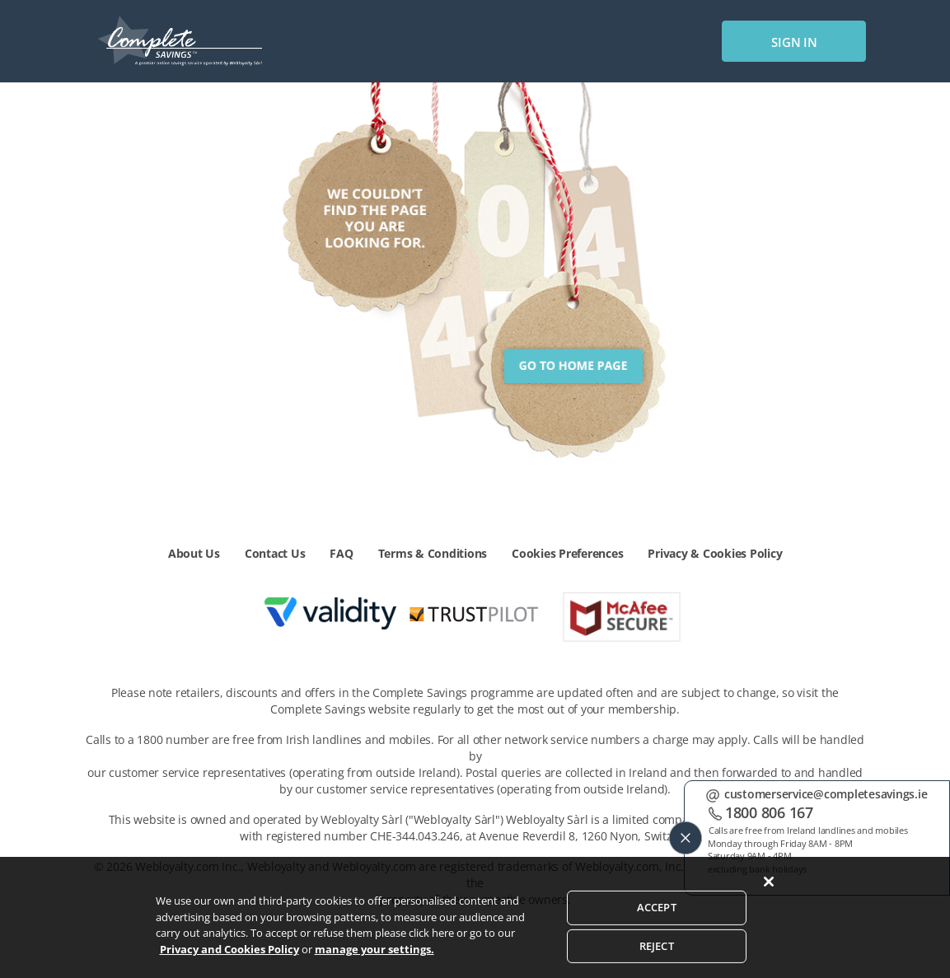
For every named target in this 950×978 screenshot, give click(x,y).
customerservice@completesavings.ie (826, 794)
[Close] (769, 915)
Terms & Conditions (433, 553)
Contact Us (275, 553)
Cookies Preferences (567, 553)
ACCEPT (656, 940)
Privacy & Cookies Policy (715, 553)
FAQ (341, 553)
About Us (194, 553)
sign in (794, 42)
